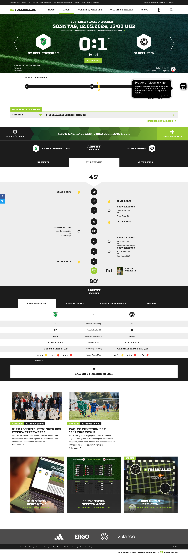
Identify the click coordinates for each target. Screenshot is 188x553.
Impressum (13, 547)
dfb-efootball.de (46, 2)
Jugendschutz (57, 547)
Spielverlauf (94, 162)
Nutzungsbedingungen (43, 547)
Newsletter (96, 2)
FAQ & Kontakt (85, 2)
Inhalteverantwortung (71, 547)
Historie (151, 304)
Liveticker (93, 60)
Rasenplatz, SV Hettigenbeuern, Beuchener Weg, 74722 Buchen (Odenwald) (94, 30)
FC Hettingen (144, 53)
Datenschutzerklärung (27, 547)
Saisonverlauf (75, 304)
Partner (76, 2)
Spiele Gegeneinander (113, 304)
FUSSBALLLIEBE (33, 2)
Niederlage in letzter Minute (66, 115)
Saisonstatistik (36, 304)
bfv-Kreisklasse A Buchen (94, 21)
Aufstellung (145, 162)
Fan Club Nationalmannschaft (62, 2)
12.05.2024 (17, 115)
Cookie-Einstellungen (87, 547)
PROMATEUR (14, 2)
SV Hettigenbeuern (43, 53)
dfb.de (24, 2)
